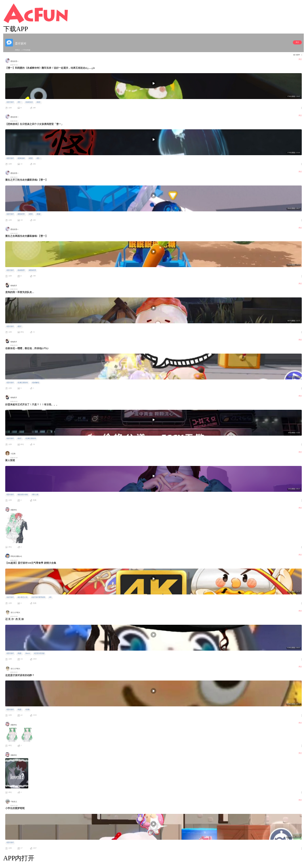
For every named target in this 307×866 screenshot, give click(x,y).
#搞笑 (38, 102)
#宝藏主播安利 (22, 382)
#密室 (31, 158)
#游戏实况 (29, 102)
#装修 (38, 214)
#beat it (27, 653)
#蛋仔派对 (10, 102)
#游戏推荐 (21, 270)
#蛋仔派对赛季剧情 (38, 597)
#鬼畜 (19, 653)
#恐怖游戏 (21, 158)
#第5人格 (35, 494)
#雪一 (19, 102)
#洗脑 (27, 709)
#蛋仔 (19, 326)
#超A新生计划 (22, 597)
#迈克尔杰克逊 (39, 653)
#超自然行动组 (22, 494)
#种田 (31, 214)
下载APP (15, 28)
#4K (50, 597)
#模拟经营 (21, 214)
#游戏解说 (35, 382)
